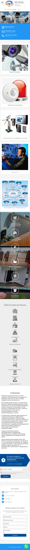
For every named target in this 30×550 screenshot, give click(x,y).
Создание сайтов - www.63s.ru (15, 546)
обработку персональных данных (11, 473)
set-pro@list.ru (8, 498)
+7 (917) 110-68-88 (11, 9)
